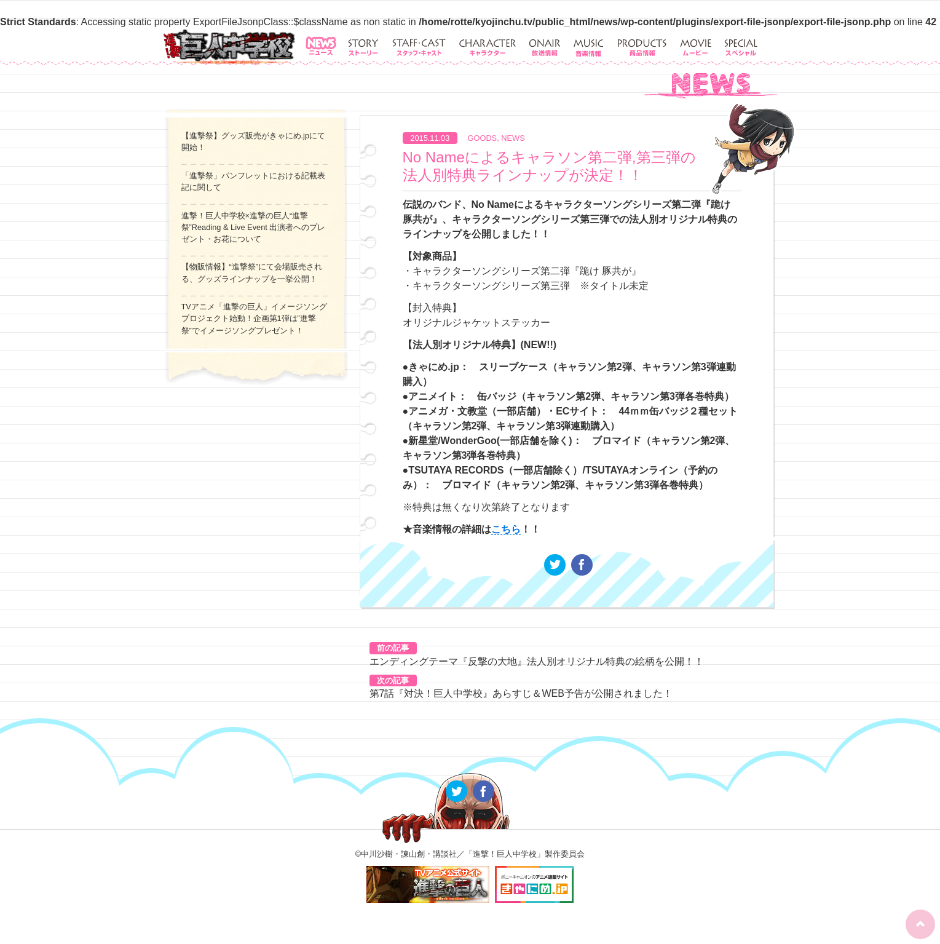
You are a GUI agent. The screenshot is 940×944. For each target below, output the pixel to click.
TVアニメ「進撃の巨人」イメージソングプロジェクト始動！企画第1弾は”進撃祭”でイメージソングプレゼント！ (254, 318)
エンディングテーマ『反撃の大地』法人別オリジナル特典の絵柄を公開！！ (536, 661)
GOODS (482, 138)
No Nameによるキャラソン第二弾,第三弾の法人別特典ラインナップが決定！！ (549, 166)
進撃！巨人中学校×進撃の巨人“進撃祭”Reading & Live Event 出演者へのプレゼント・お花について (253, 227)
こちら (506, 529)
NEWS (512, 138)
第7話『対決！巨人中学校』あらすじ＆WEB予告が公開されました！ (521, 693)
